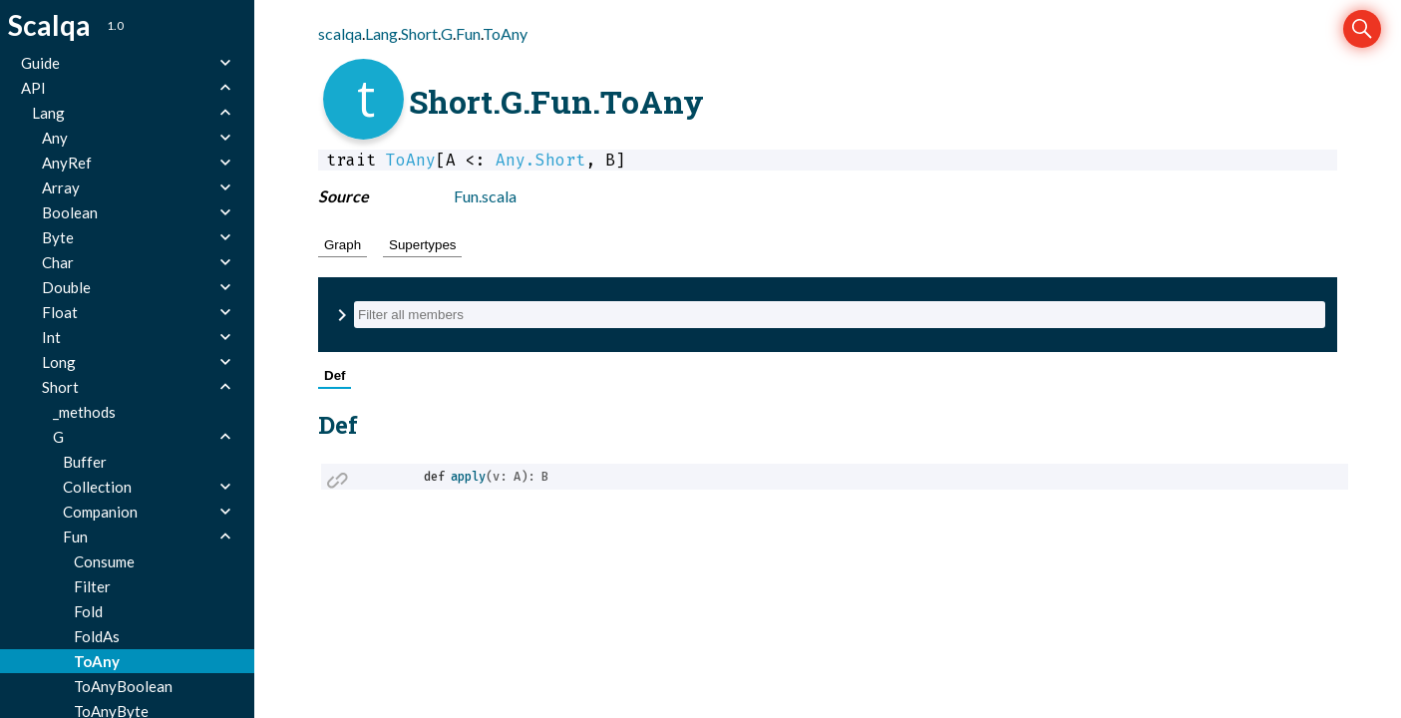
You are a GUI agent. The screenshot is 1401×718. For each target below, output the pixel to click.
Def (334, 375)
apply (468, 477)
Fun (468, 33)
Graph (342, 244)
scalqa (340, 33)
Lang (381, 33)
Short (419, 33)
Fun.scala (485, 195)
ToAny (505, 33)
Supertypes (422, 244)
